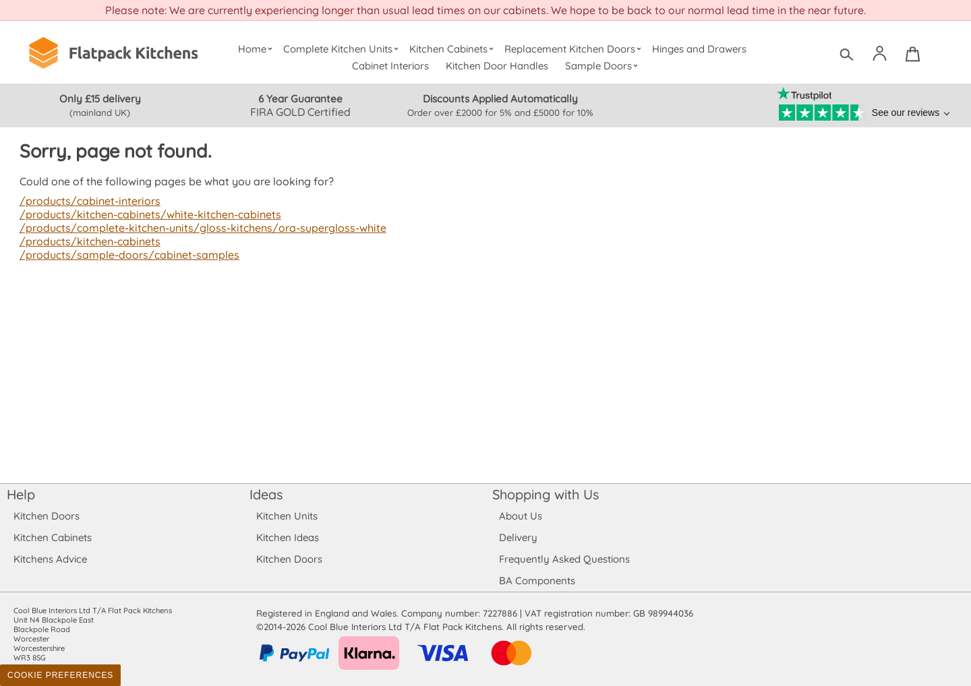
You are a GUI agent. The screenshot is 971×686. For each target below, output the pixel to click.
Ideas (266, 494)
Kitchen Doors (46, 515)
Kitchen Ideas (287, 537)
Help (21, 494)
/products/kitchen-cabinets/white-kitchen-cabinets (148, 214)
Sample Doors (603, 65)
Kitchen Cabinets (453, 48)
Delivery (518, 537)
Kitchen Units (287, 515)
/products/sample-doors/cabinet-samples (126, 254)
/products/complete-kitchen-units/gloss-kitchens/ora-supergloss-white (198, 228)
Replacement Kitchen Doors (575, 48)
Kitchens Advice (50, 559)
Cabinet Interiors (391, 65)
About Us (520, 515)
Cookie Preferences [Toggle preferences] (60, 675)
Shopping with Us (545, 494)
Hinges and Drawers (699, 48)
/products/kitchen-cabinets (88, 241)
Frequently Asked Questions (564, 559)
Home (256, 48)
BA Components (537, 580)
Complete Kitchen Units (342, 48)
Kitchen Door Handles (497, 65)
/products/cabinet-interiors (88, 201)
